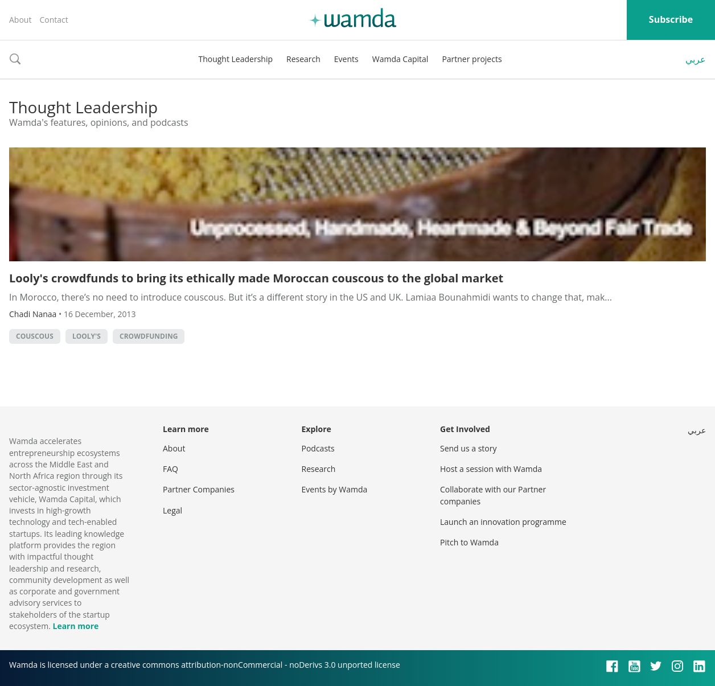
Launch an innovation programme (503, 521)
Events (346, 59)
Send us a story (468, 448)
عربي (695, 59)
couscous (35, 336)
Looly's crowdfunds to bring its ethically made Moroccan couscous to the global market (256, 278)
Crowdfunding (149, 336)
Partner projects (472, 59)
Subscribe (671, 19)
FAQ (170, 468)
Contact (53, 19)
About (20, 19)
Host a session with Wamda (491, 468)
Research (303, 59)
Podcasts (318, 448)
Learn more (75, 626)
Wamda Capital (400, 59)
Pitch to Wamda (469, 542)
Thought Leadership (235, 59)
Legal (172, 510)
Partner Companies (199, 489)
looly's (86, 336)
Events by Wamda (335, 489)
